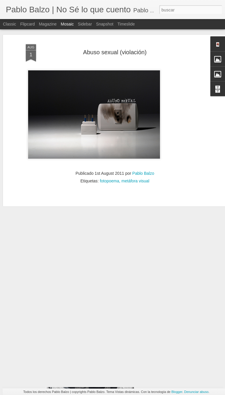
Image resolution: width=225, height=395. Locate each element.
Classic (9, 24)
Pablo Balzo (143, 159)
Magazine (48, 24)
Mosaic (67, 24)
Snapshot (104, 24)
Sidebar (85, 24)
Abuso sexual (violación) (115, 38)
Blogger (176, 392)
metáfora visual (135, 167)
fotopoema (109, 167)
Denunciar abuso (196, 392)
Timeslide (126, 24)
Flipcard (27, 24)
